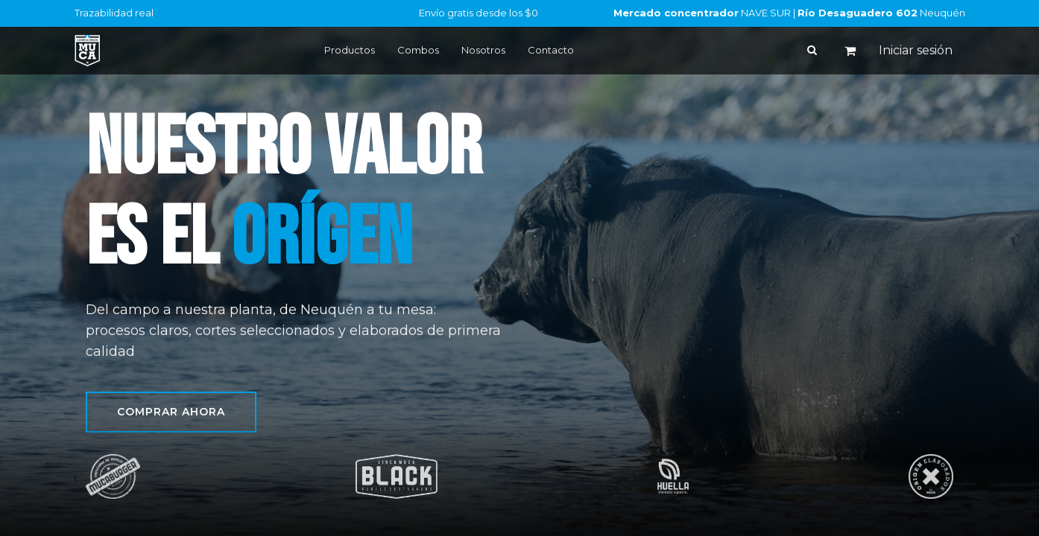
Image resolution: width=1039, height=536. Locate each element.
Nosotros (483, 50)
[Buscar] (812, 50)
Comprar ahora (171, 411)
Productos (349, 50)
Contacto (551, 50)
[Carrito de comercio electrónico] (850, 50)
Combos (418, 50)
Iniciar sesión (916, 50)
